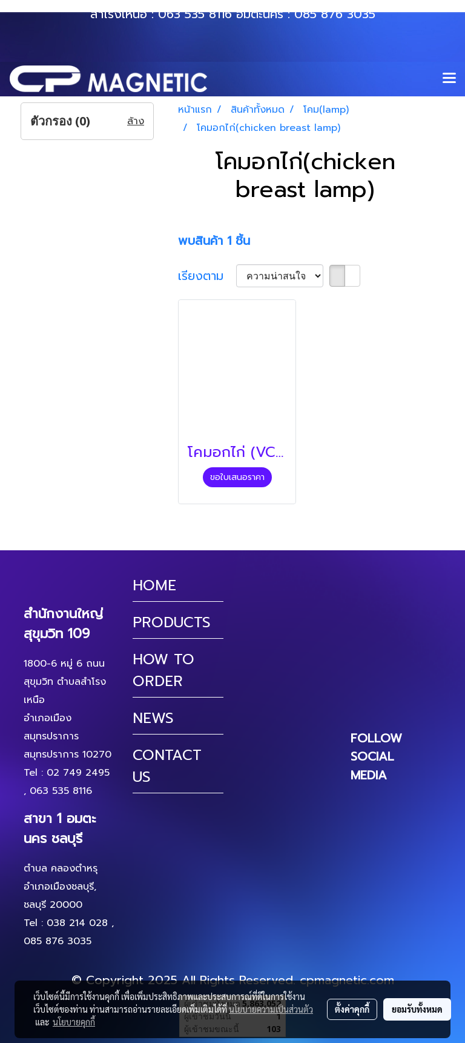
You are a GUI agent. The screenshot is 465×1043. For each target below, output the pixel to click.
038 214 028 (77, 923)
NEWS (153, 718)
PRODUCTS (172, 622)
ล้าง (135, 121)
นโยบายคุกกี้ (74, 1021)
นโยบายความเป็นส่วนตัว (271, 1009)
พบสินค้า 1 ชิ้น (214, 241)
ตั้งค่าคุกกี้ (352, 1009)
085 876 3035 (334, 14)
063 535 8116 (195, 14)
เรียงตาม (207, 276)
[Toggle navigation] (449, 78)
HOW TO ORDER (163, 670)
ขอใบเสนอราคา (237, 477)
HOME (154, 585)
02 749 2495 (78, 772)
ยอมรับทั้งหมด (417, 1009)
